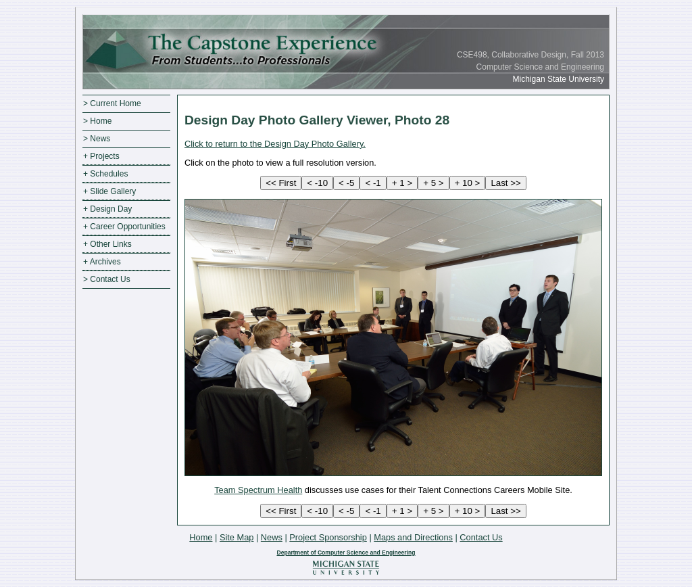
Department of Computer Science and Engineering (345, 552)
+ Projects (101, 156)
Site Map (237, 537)
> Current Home (112, 103)
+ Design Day (107, 209)
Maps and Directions (413, 537)
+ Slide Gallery (109, 191)
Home (200, 537)
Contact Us (481, 537)
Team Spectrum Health (258, 490)
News (271, 537)
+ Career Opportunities (124, 226)
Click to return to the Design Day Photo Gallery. (275, 144)
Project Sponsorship (328, 537)
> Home (97, 121)
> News (96, 138)
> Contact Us (106, 279)
